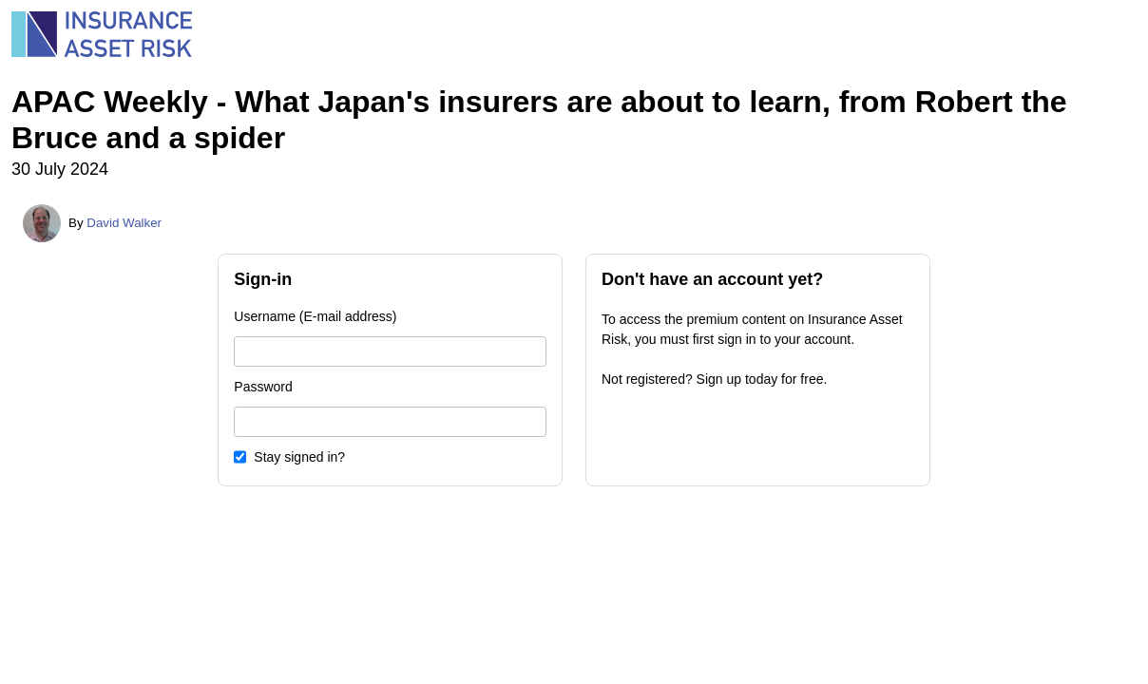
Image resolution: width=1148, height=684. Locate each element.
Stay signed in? (299, 457)
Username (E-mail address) (315, 316)
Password (263, 386)
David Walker (124, 223)
